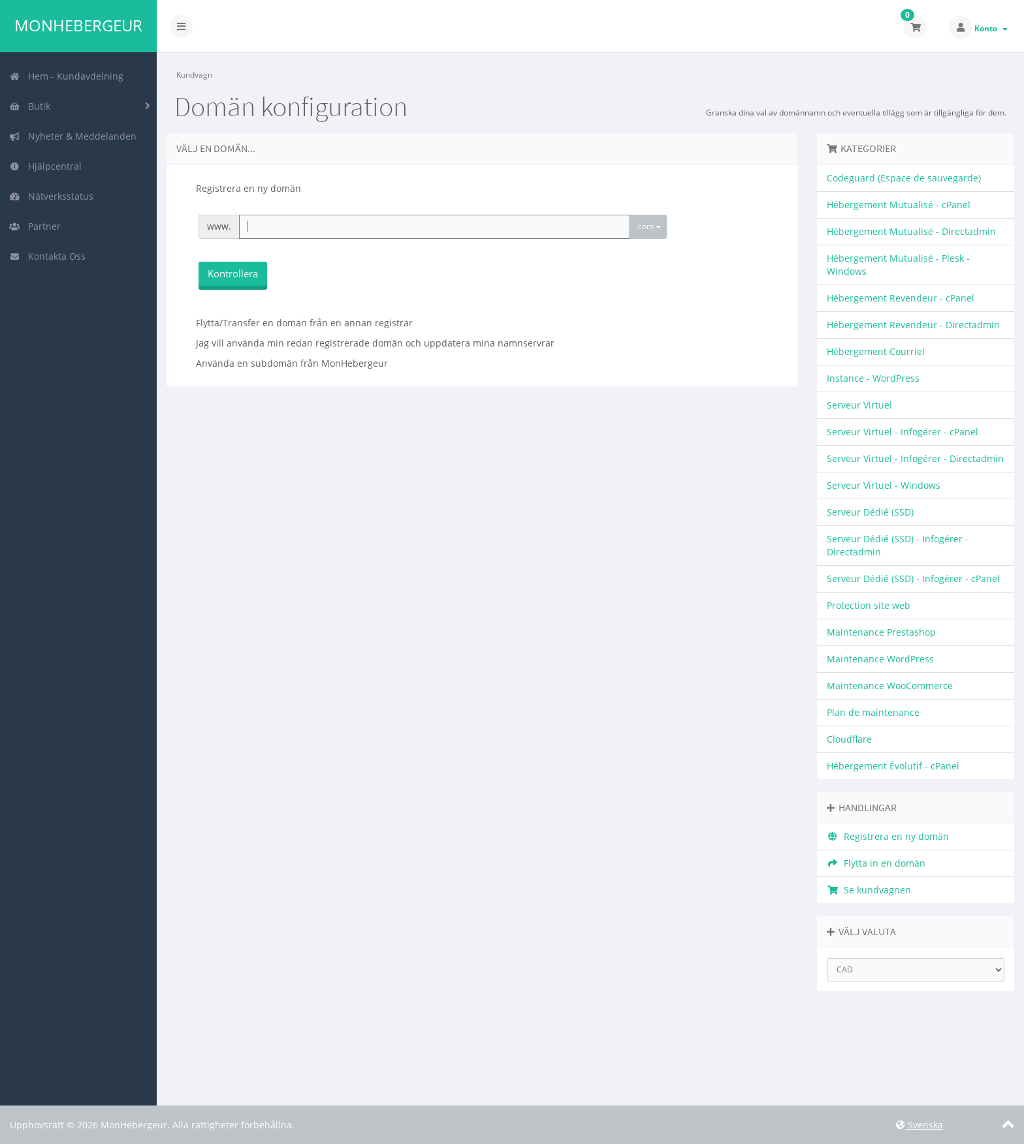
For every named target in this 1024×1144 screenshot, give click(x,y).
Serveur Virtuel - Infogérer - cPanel (902, 431)
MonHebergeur (78, 25)
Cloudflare (849, 739)
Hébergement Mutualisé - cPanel (898, 204)
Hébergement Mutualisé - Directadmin (911, 231)
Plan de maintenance (873, 712)
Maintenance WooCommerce (890, 685)
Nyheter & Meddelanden (72, 136)
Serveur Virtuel (859, 405)
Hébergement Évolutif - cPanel (893, 766)
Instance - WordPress (873, 378)
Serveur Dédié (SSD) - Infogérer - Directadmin (897, 545)
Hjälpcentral (45, 166)
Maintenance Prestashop (881, 632)
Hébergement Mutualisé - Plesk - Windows (898, 264)
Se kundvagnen (869, 890)
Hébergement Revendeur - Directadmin (913, 324)
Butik (29, 106)
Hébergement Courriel (876, 351)
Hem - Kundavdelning (66, 76)
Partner (35, 226)
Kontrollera (233, 273)
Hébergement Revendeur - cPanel (900, 298)
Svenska (919, 1125)
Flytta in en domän (876, 863)
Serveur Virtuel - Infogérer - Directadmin (915, 458)
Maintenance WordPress (880, 659)
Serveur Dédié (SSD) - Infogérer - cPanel (913, 578)
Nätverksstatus (51, 196)
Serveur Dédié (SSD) (870, 512)
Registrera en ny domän (888, 836)
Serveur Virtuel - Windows (883, 485)
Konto (991, 28)
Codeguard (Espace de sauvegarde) (904, 178)
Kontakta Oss (47, 256)
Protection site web (868, 605)
